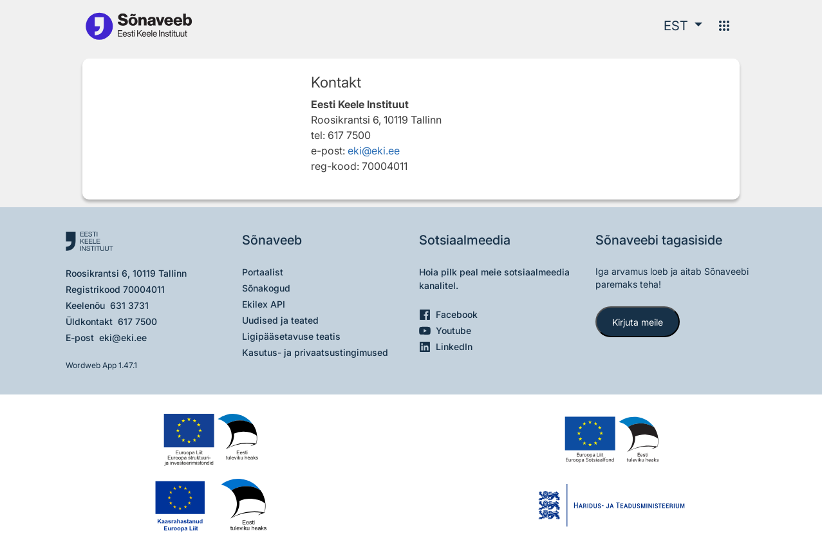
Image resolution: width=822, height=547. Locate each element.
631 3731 (129, 305)
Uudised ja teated (280, 320)
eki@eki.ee (374, 150)
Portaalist (262, 271)
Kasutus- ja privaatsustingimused (315, 352)
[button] (683, 25)
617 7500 (137, 321)
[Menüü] (724, 25)
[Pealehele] (138, 25)
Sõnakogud (266, 288)
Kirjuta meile (637, 322)
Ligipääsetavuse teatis (291, 336)
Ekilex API (263, 304)
